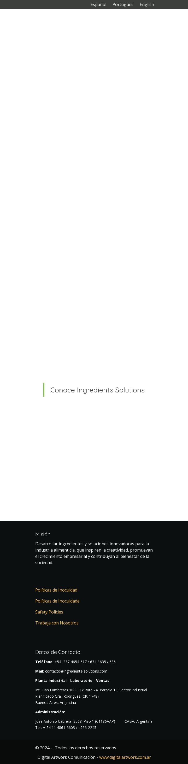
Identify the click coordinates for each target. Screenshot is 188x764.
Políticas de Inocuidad (56, 590)
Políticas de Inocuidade (57, 601)
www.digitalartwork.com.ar (125, 757)
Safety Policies (49, 612)
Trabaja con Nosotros (57, 623)
